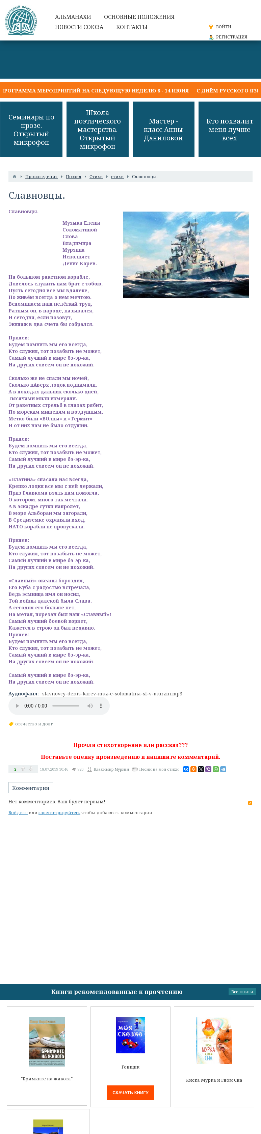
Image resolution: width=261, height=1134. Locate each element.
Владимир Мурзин (111, 769)
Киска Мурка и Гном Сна (214, 1080)
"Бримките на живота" (47, 1079)
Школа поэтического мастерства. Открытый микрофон (97, 129)
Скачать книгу (130, 1092)
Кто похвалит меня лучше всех (229, 129)
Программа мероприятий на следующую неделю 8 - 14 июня (94, 90)
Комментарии (30, 787)
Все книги (242, 992)
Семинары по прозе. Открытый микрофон (31, 129)
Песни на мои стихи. (159, 769)
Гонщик (130, 1067)
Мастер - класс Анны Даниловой (163, 129)
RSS (250, 803)
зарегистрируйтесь (59, 812)
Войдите (18, 812)
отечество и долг (34, 724)
